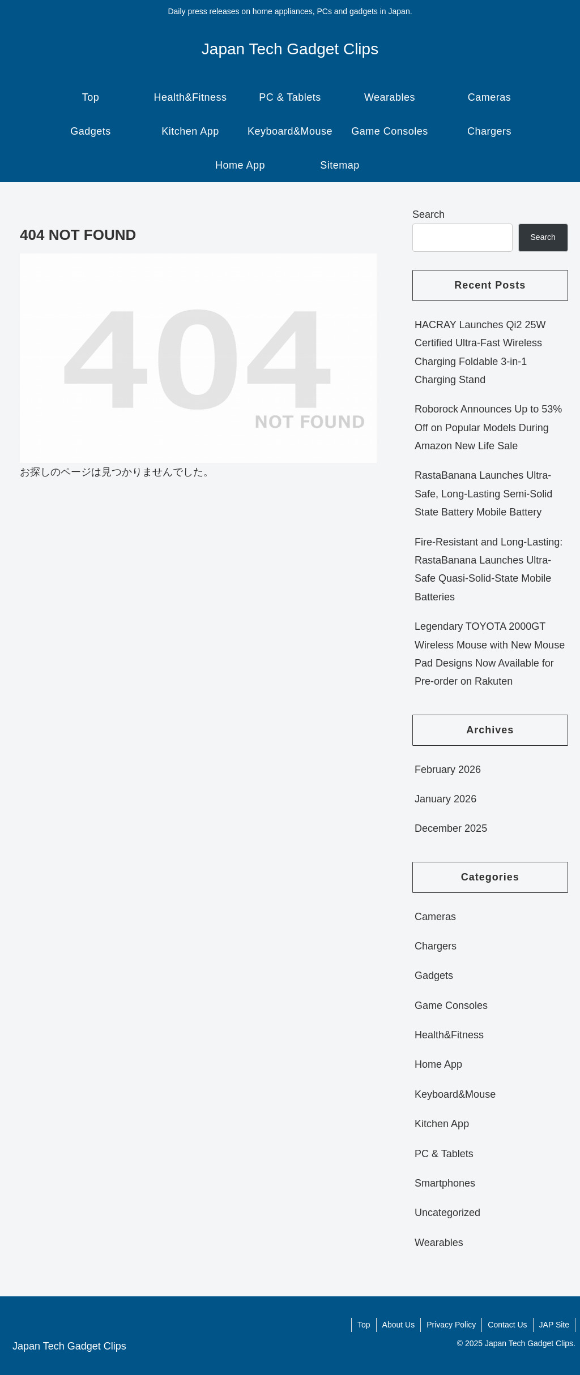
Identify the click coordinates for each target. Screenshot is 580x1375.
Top (363, 1324)
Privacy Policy (451, 1324)
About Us (398, 1324)
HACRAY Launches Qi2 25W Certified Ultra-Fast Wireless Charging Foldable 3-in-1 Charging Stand (480, 352)
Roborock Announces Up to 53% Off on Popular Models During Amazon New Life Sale (488, 427)
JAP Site (554, 1324)
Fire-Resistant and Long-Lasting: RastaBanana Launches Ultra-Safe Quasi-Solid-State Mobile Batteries (488, 569)
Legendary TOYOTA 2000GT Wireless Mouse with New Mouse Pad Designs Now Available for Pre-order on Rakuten (490, 654)
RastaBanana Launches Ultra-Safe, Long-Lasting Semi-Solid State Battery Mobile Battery (483, 494)
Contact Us (507, 1324)
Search (428, 214)
